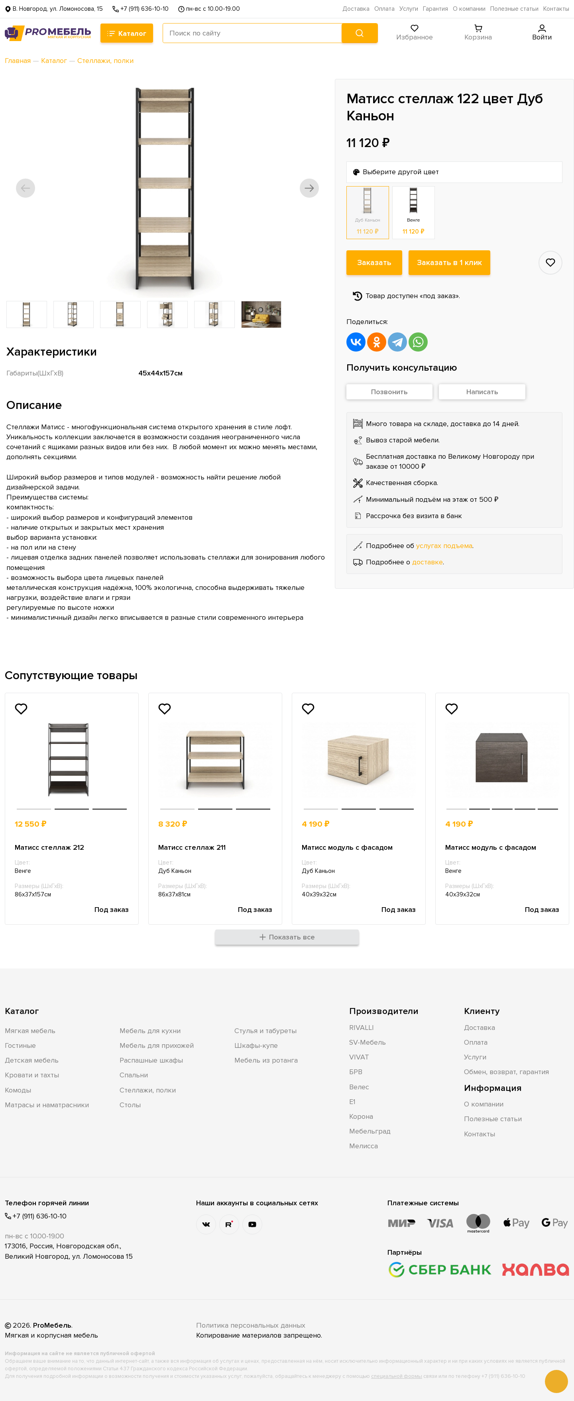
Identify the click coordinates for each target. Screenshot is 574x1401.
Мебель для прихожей (157, 1045)
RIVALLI (361, 1027)
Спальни (134, 1075)
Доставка (356, 9)
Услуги (408, 9)
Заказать (374, 262)
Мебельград (370, 1131)
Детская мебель (32, 1060)
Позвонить (389, 391)
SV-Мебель (367, 1042)
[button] (25, 188)
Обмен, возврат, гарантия (506, 1071)
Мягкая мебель (30, 1030)
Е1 (352, 1101)
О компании (469, 9)
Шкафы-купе (256, 1045)
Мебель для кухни (150, 1030)
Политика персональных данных (250, 1325)
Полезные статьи (514, 9)
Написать (482, 391)
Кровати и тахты (32, 1075)
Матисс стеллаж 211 (192, 847)
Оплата (384, 9)
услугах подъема (444, 545)
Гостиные (20, 1045)
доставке (427, 562)
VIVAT (359, 1057)
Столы (130, 1104)
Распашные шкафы (151, 1060)
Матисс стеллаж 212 (49, 847)
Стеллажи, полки (148, 1090)
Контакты (556, 9)
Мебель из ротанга (266, 1060)
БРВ (355, 1071)
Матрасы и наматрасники (47, 1104)
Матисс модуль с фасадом (347, 847)
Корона (361, 1116)
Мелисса (363, 1146)
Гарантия (435, 9)
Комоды (18, 1090)
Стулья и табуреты (265, 1030)
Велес (359, 1087)
